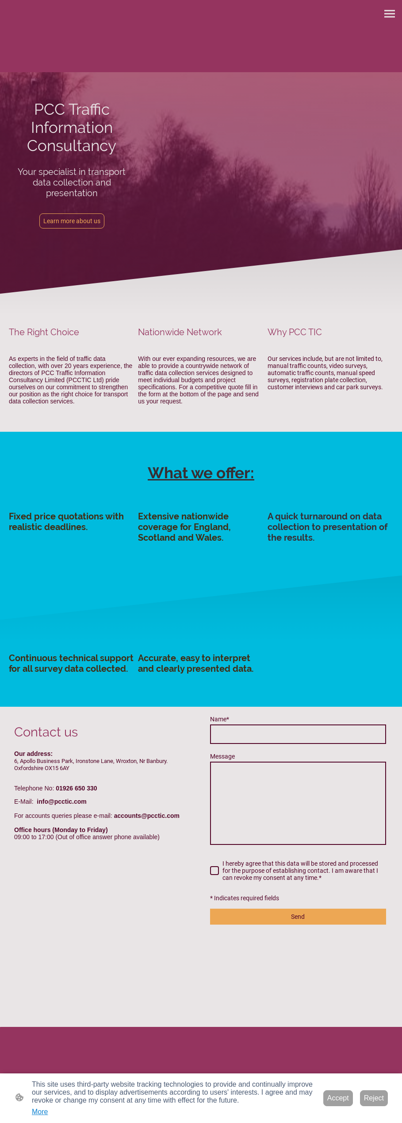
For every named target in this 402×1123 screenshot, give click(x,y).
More (40, 1111)
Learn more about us (71, 221)
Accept (338, 1098)
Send (298, 916)
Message (222, 756)
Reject (374, 1098)
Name (219, 719)
